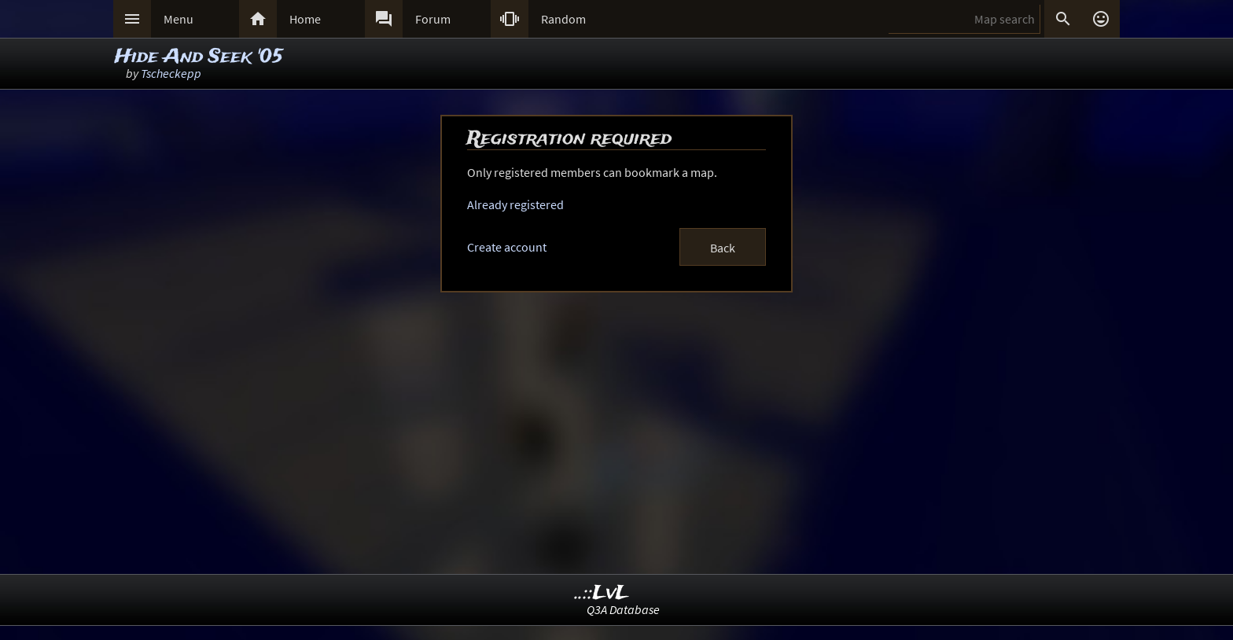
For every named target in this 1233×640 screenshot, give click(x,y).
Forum (433, 19)
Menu (178, 19)
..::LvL (602, 593)
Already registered (515, 204)
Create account (507, 247)
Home (305, 19)
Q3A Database (623, 609)
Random (563, 19)
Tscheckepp (171, 73)
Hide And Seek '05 (199, 57)
